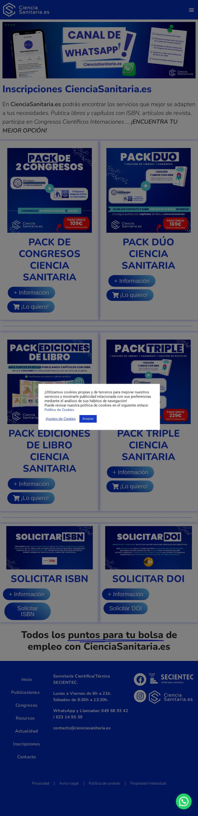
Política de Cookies (59, 409)
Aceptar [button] (88, 419)
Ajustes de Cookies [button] (61, 419)
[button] (185, 803)
